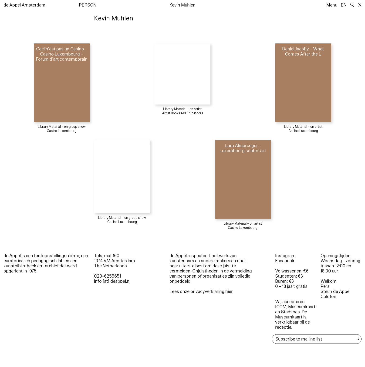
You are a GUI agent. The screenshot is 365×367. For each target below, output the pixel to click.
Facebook (284, 261)
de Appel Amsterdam (24, 5)
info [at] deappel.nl (112, 281)
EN (344, 5)
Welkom (329, 281)
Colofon (328, 297)
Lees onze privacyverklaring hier (201, 291)
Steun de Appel (335, 291)
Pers (325, 286)
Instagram (285, 256)
